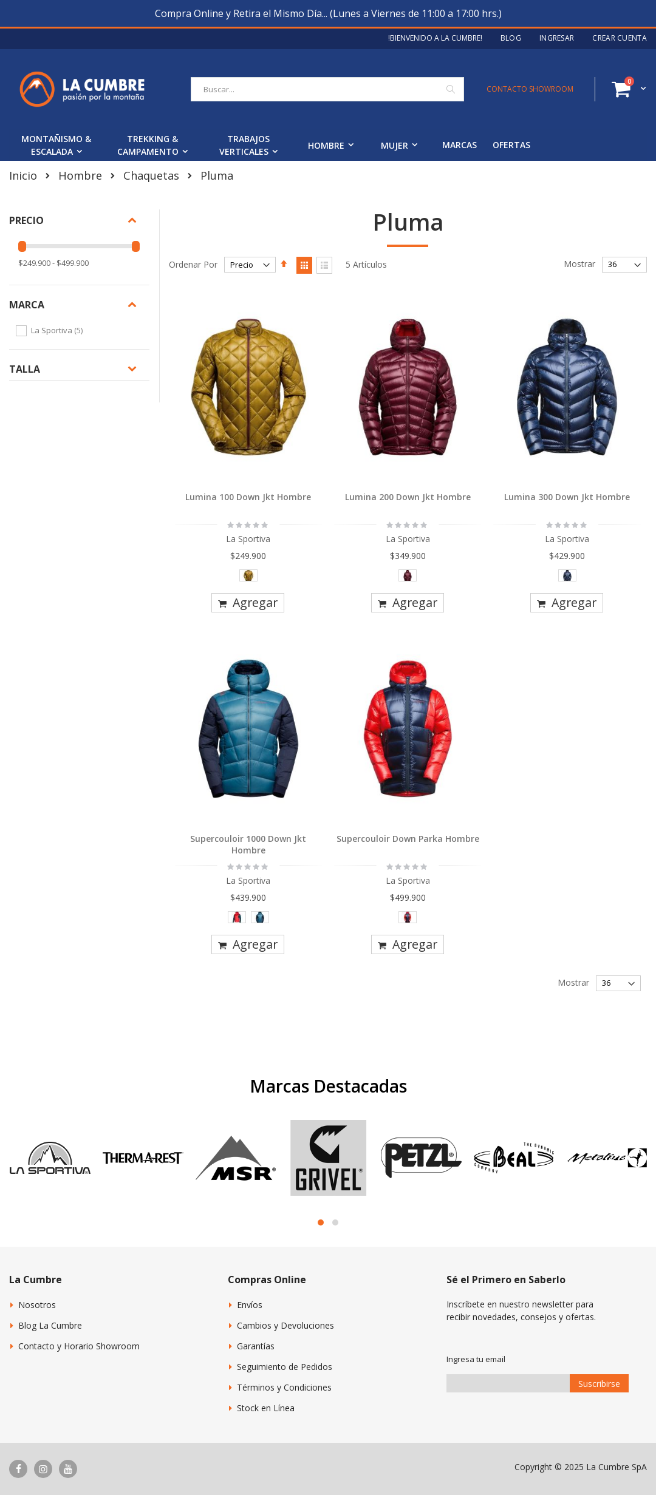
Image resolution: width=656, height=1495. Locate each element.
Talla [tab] (24, 369)
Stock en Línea (266, 1408)
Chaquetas (151, 175)
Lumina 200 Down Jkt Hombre (408, 497)
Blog (511, 38)
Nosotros (37, 1304)
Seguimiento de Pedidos (284, 1366)
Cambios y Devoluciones (285, 1325)
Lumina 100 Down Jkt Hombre (248, 497)
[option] (248, 575)
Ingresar (556, 38)
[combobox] (327, 89)
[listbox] (248, 578)
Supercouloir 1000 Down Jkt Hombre (248, 844)
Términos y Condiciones (284, 1387)
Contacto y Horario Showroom (79, 1346)
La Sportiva (58, 330)
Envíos (249, 1304)
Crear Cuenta (619, 38)
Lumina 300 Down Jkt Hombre (567, 497)
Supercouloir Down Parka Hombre (408, 838)
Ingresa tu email (475, 1359)
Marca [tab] (26, 304)
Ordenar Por (193, 264)
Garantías (256, 1346)
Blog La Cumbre (50, 1325)
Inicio (23, 175)
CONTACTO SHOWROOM (530, 89)
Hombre (80, 175)
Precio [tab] (26, 220)
